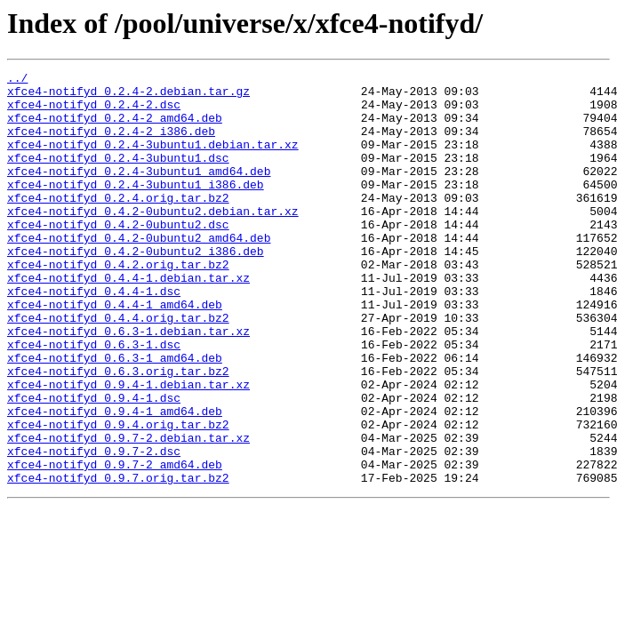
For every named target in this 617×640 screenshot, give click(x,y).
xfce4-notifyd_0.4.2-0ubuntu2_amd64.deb (138, 272)
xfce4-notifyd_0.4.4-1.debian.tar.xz (128, 320)
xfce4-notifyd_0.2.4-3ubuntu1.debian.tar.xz (153, 160)
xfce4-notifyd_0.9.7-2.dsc (93, 528)
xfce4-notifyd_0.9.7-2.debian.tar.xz (128, 512)
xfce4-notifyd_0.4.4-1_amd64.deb (114, 352)
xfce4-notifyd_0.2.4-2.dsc (93, 112)
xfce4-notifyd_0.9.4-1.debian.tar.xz (128, 448)
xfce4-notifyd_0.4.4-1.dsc (93, 336)
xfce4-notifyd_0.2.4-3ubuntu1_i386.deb (135, 208)
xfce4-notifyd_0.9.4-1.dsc (93, 464)
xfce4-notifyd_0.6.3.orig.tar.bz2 (118, 432)
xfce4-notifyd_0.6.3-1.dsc (93, 400)
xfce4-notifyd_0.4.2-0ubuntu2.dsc (118, 256)
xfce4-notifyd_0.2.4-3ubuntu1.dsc (118, 176)
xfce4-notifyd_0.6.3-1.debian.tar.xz (128, 384)
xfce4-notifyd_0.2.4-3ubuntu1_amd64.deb (138, 192)
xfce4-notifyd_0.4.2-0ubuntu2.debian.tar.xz (153, 240)
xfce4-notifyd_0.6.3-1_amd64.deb (114, 416)
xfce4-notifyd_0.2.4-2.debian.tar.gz (128, 96)
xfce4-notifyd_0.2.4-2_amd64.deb (114, 128)
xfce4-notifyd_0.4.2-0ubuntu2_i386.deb (135, 288)
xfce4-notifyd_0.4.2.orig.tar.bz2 (118, 304)
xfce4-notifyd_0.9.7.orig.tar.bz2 (118, 560)
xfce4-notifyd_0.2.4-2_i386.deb (111, 144)
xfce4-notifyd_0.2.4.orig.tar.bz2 (118, 224)
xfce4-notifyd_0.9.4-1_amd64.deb (114, 480)
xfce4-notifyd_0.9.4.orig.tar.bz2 (118, 496)
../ (17, 80)
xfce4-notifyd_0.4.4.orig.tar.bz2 (118, 368)
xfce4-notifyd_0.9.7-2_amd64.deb (114, 544)
